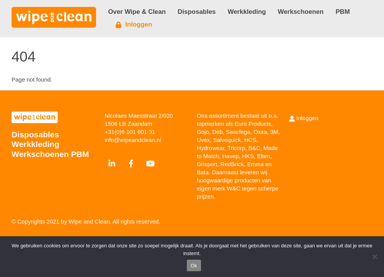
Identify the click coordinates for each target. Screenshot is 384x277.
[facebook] (131, 162)
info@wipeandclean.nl (133, 140)
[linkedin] (112, 162)
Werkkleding (247, 11)
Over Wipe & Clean (137, 11)
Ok (194, 266)
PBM (343, 11)
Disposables (197, 11)
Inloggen (134, 24)
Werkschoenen (301, 11)
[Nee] (374, 256)
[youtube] (150, 162)
